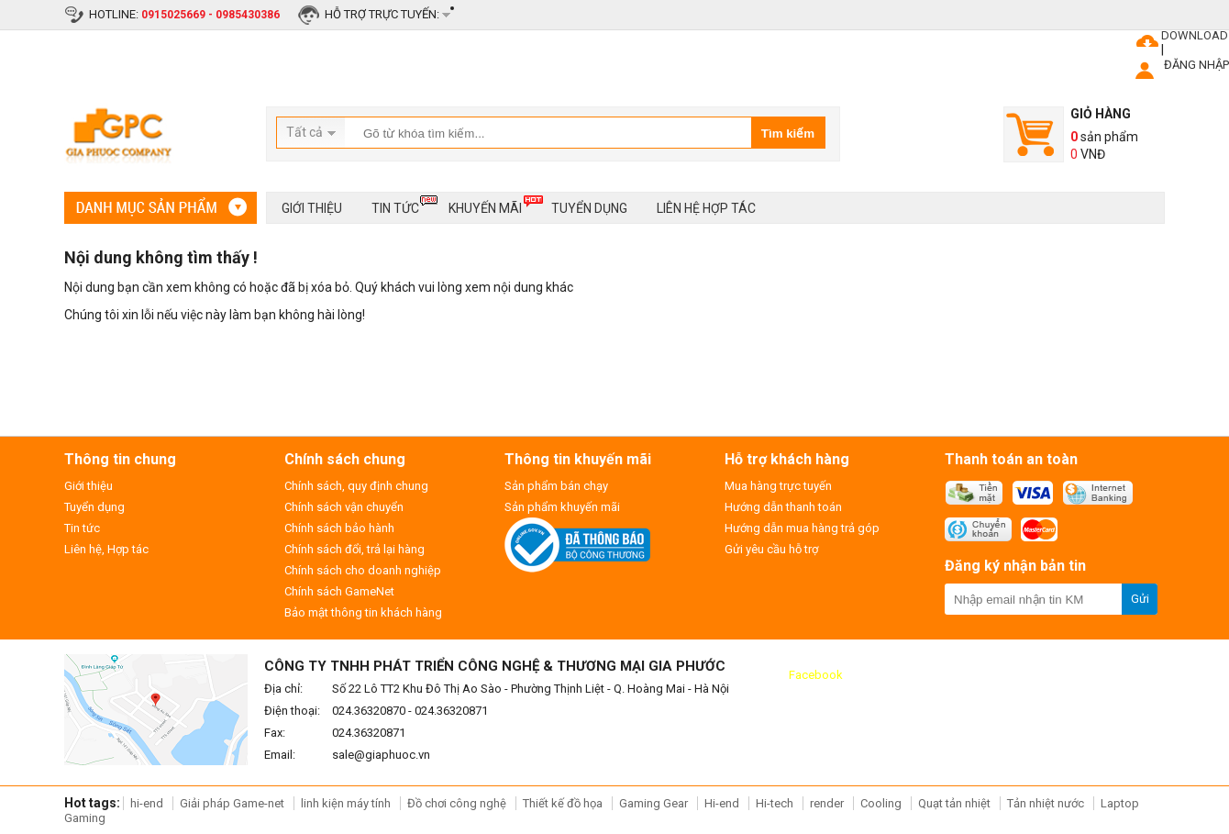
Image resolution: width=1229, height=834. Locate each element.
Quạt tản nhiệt (954, 803)
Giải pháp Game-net (232, 803)
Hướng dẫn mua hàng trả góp (802, 528)
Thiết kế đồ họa (563, 803)
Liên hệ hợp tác (706, 208)
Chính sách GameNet (339, 591)
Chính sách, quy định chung (356, 486)
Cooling (881, 803)
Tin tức (395, 205)
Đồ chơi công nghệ (456, 803)
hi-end (146, 803)
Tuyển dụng (589, 208)
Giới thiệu (312, 208)
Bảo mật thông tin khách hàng (363, 612)
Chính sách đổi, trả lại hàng (354, 549)
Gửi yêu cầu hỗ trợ (771, 549)
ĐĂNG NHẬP (1196, 65)
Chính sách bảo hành (339, 528)
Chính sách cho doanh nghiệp (362, 570)
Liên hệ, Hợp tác (106, 549)
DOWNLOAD (1194, 35)
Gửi (1140, 599)
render (827, 803)
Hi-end (721, 803)
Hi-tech (774, 803)
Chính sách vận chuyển (344, 507)
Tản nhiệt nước (1045, 803)
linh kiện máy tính (346, 803)
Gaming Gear (655, 803)
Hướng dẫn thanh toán (783, 507)
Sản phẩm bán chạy (556, 486)
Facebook (816, 675)
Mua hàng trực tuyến (778, 486)
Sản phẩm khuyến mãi (562, 507)
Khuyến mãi (485, 205)
